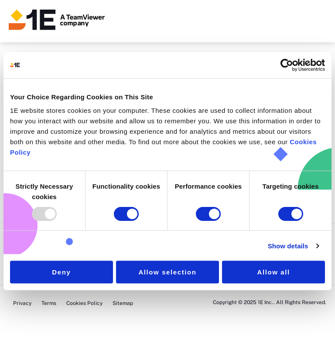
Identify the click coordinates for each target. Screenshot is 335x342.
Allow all (273, 272)
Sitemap (123, 303)
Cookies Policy (84, 303)
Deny (61, 272)
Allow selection (167, 272)
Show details (288, 245)
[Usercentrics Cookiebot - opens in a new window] (287, 64)
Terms (49, 303)
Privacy (22, 303)
